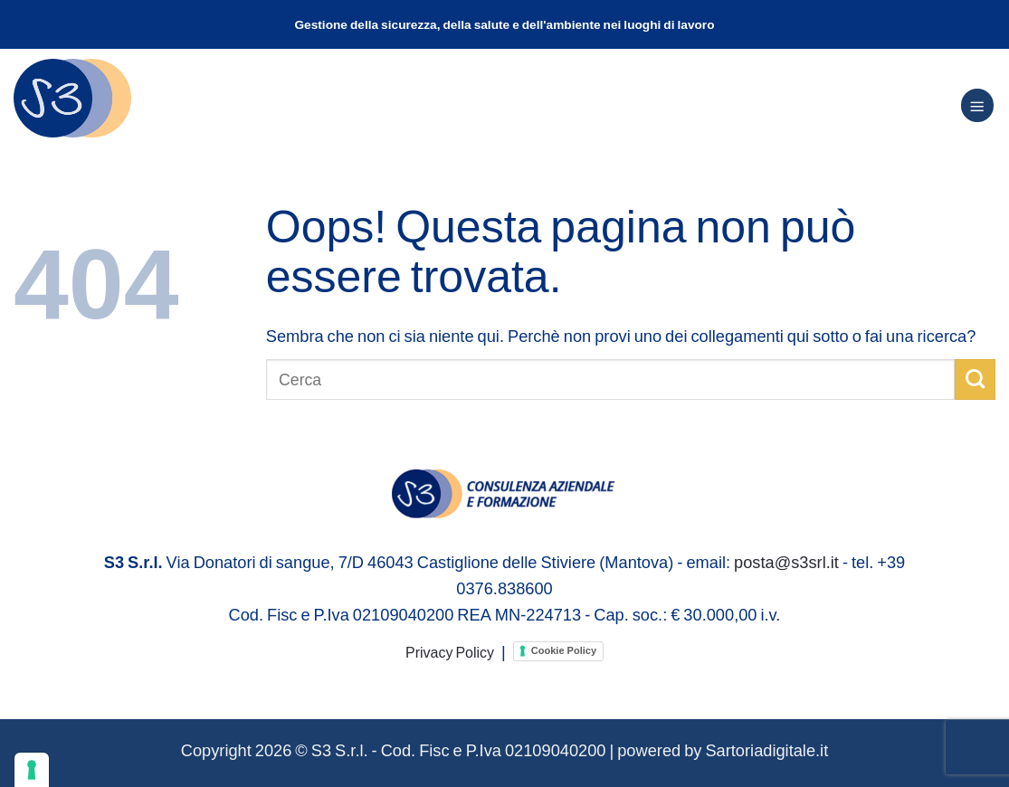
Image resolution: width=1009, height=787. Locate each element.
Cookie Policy (563, 650)
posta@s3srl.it (786, 562)
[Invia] (975, 379)
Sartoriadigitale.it (766, 750)
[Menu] (977, 105)
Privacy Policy (449, 651)
